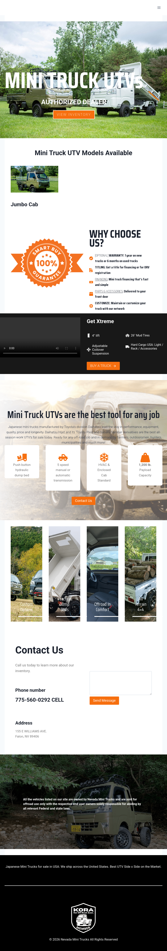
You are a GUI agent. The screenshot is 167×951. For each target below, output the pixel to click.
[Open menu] (158, 7)
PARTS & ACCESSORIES (109, 291)
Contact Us (83, 501)
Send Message (104, 700)
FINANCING (101, 279)
